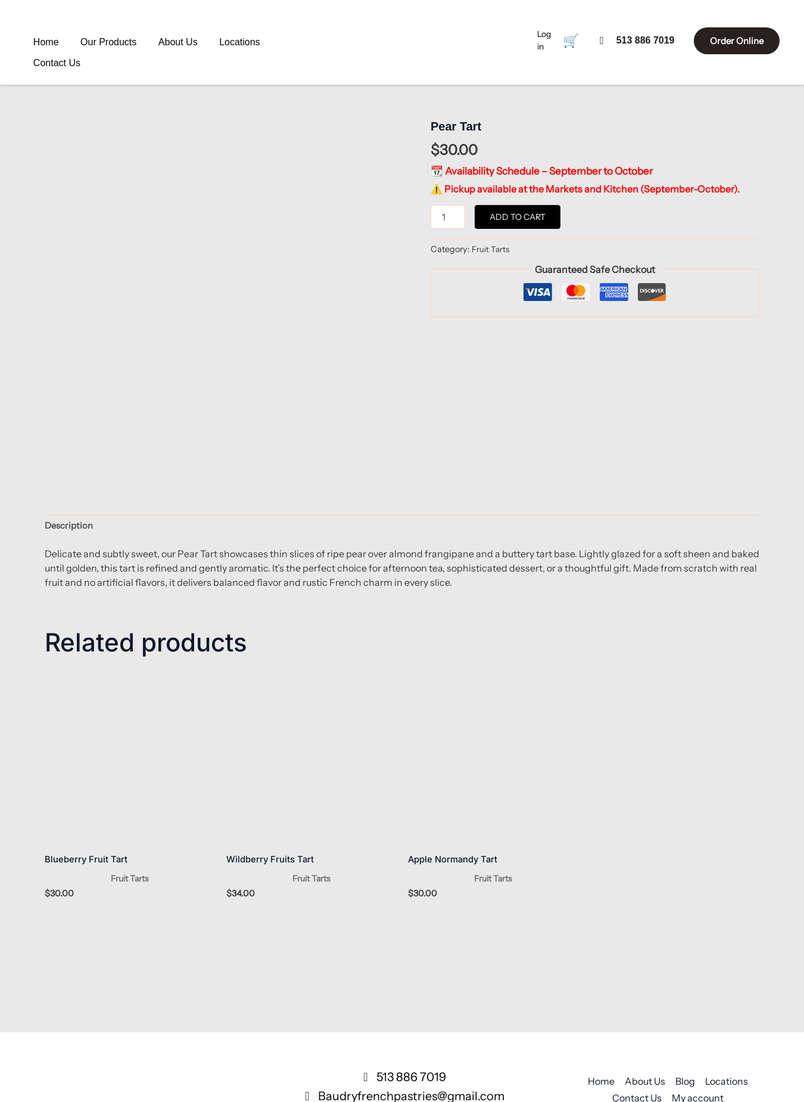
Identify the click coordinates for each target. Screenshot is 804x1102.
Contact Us (244, 39)
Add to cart (518, 217)
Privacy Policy (673, 998)
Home (48, 39)
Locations (195, 39)
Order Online (725, 39)
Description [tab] (70, 408)
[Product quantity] (448, 217)
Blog (685, 964)
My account (698, 981)
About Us (149, 39)
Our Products (95, 39)
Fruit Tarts (491, 249)
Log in (523, 39)
